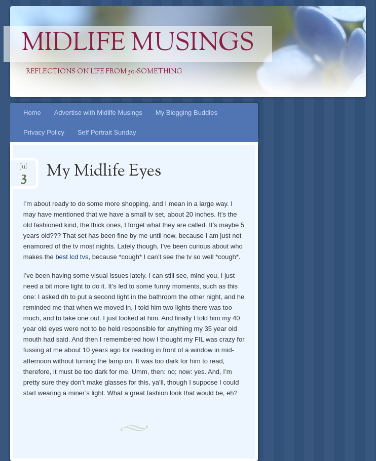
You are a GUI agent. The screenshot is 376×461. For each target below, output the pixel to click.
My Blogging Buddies (186, 112)
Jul (23, 169)
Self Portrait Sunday (107, 132)
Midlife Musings (137, 44)
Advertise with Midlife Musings (98, 112)
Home (32, 112)
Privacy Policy (43, 132)
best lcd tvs (71, 257)
